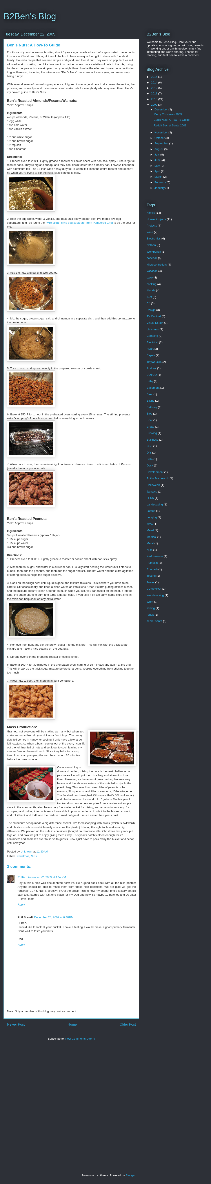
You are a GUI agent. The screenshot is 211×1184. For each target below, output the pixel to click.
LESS (150, 498)
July (157, 154)
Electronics (154, 238)
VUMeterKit (154, 588)
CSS (150, 446)
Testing (151, 575)
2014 (154, 82)
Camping (152, 335)
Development (155, 472)
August (159, 149)
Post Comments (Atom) (80, 1038)
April (158, 171)
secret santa (154, 621)
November (162, 132)
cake (150, 277)
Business (152, 439)
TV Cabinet (154, 316)
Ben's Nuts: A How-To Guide (171, 119)
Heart (150, 348)
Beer (150, 394)
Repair (151, 355)
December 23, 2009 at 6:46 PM (53, 917)
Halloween (153, 485)
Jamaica (152, 491)
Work (150, 601)
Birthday (152, 407)
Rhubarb (152, 569)
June (158, 160)
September (162, 143)
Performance (155, 556)
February (161, 182)
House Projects (156, 219)
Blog (149, 413)
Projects (152, 225)
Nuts (34, 856)
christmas (23, 856)
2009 (154, 104)
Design (151, 310)
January (160, 188)
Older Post (128, 1024)
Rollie (21, 877)
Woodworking (155, 595)
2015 (154, 76)
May (158, 165)
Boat (150, 420)
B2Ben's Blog (30, 16)
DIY (149, 452)
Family (151, 212)
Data (150, 459)
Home (72, 1024)
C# (148, 303)
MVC (150, 523)
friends (151, 290)
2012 (154, 88)
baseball (152, 258)
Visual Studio (155, 322)
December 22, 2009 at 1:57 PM (46, 877)
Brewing (152, 433)
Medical (151, 537)
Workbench (154, 251)
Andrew (151, 368)
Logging (152, 517)
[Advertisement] (51, 1108)
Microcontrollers (157, 264)
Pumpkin (152, 562)
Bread (150, 426)
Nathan (151, 245)
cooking (151, 284)
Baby (150, 381)
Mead (150, 530)
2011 (154, 93)
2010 (154, 99)
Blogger (130, 1175)
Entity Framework (158, 478)
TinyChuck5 (154, 361)
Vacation (152, 271)
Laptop (151, 510)
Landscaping (155, 504)
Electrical (152, 342)
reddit (150, 614)
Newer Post (16, 1024)
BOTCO (152, 374)
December (162, 109)
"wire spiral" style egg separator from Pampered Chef (79, 222)
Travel (151, 582)
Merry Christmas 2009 (168, 114)
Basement (153, 387)
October (160, 138)
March (159, 176)
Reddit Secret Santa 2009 (170, 125)
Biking (150, 400)
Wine (150, 232)
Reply (21, 904)
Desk (150, 465)
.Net (149, 297)
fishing (151, 608)
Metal (150, 543)
